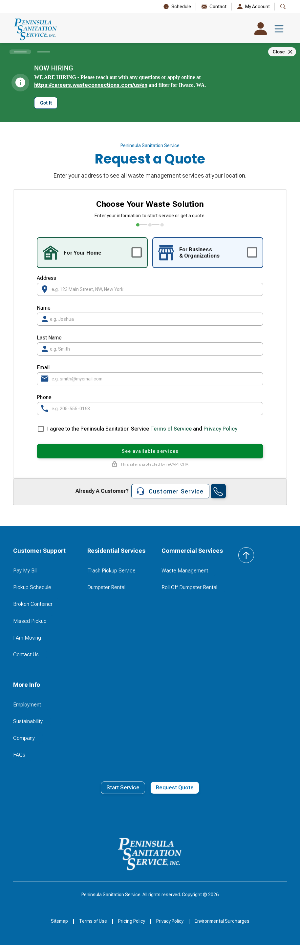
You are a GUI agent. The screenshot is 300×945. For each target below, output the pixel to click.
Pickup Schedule (32, 587)
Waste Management (184, 571)
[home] (35, 29)
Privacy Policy (220, 429)
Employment (27, 705)
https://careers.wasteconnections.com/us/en (90, 85)
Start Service (122, 787)
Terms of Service (171, 429)
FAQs (19, 755)
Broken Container (33, 604)
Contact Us (26, 654)
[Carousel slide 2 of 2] (43, 51)
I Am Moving (27, 638)
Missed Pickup (30, 621)
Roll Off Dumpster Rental (189, 587)
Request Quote (175, 787)
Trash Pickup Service (111, 571)
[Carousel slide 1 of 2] (20, 51)
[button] (279, 29)
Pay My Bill (25, 571)
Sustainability (28, 721)
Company (24, 738)
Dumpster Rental (106, 587)
